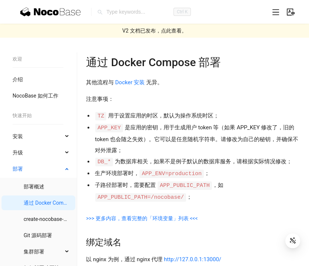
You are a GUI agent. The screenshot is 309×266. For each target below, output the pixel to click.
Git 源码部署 (38, 235)
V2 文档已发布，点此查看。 (154, 31)
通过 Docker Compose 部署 (55, 203)
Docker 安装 (130, 82)
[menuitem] (38, 79)
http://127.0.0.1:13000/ (192, 259)
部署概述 (34, 187)
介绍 (18, 79)
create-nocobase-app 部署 (54, 219)
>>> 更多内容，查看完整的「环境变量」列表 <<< (142, 218)
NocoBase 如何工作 (35, 96)
